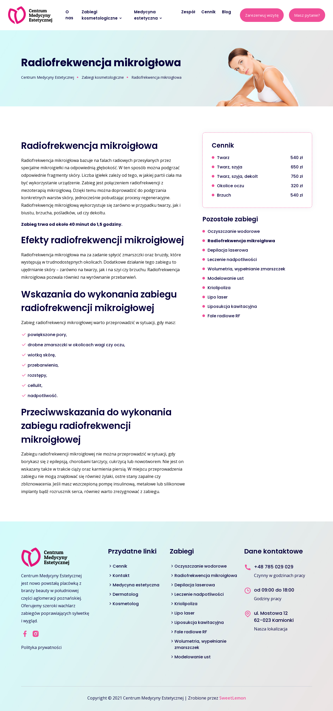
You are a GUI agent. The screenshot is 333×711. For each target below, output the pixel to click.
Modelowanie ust (192, 657)
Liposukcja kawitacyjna (199, 622)
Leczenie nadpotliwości (199, 594)
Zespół (188, 12)
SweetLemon (232, 698)
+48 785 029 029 (273, 566)
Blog (227, 12)
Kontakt (121, 576)
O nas (69, 15)
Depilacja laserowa (194, 585)
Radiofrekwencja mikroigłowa (205, 576)
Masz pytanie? (307, 15)
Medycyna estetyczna (148, 15)
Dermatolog (125, 594)
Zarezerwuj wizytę (261, 15)
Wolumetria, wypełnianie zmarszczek (200, 644)
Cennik (209, 12)
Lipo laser (184, 613)
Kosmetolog (126, 604)
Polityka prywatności (41, 647)
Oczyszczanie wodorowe (200, 566)
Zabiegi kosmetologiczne (102, 15)
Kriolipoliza (185, 604)
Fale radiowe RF (190, 632)
